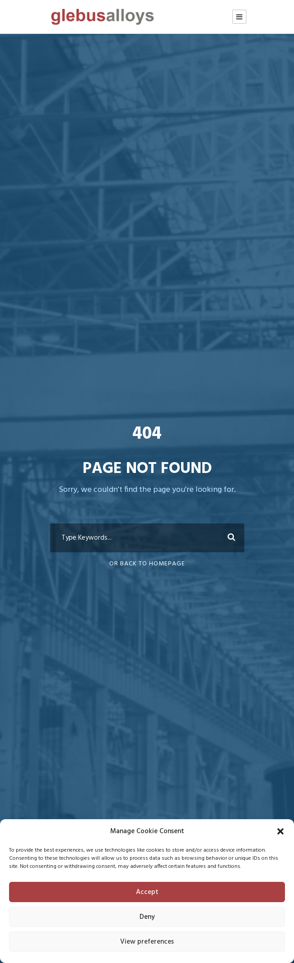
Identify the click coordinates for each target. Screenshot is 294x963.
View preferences (147, 941)
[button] (280, 831)
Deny (147, 917)
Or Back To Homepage (147, 564)
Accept (147, 892)
